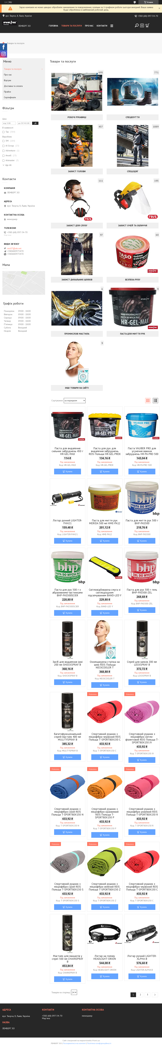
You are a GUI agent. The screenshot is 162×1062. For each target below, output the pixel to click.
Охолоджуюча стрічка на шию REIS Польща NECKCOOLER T (105, 664)
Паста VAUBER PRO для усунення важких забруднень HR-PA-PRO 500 (142, 451)
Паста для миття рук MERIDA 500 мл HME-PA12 (104, 522)
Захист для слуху (76, 225)
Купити (69, 471)
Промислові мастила (76, 333)
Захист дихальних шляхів (77, 279)
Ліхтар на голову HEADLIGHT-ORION (104, 957)
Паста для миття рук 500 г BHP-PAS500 (142, 522)
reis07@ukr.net (14, 248)
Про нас (89, 25)
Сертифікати (10, 97)
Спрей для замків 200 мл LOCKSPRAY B (142, 663)
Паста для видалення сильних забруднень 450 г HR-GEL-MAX (67, 451)
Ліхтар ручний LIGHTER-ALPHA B (142, 957)
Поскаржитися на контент (74, 1043)
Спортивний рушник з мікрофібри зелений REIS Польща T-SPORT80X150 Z (105, 886)
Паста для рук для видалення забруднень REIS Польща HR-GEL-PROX (105, 451)
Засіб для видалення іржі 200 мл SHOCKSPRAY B (68, 663)
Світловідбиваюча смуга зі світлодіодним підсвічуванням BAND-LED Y (104, 592)
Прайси (7, 91)
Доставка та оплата (13, 86)
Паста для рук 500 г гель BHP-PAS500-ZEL (142, 591)
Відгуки (7, 80)
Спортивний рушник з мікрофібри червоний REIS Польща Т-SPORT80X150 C (105, 737)
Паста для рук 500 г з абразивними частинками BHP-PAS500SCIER (67, 592)
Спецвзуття (133, 117)
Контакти (102, 25)
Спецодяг (132, 171)
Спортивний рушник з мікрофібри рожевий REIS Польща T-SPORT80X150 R (142, 811)
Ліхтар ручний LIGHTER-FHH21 (67, 522)
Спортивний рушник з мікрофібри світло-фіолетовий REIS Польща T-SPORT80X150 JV (142, 738)
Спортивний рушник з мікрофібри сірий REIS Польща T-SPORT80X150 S (67, 886)
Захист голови (77, 171)
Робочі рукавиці (77, 117)
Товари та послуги (71, 25)
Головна (53, 25)
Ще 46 (8, 165)
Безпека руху (132, 279)
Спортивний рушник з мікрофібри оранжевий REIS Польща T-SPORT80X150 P (104, 813)
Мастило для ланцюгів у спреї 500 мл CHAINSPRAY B (67, 959)
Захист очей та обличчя (132, 225)
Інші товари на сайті (77, 387)
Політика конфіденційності (99, 1043)
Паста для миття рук (132, 333)
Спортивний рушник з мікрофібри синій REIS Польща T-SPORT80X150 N (67, 811)
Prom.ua (96, 1040)
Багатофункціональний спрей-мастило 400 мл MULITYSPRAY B (67, 737)
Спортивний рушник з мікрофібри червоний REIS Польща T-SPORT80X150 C (142, 886)
